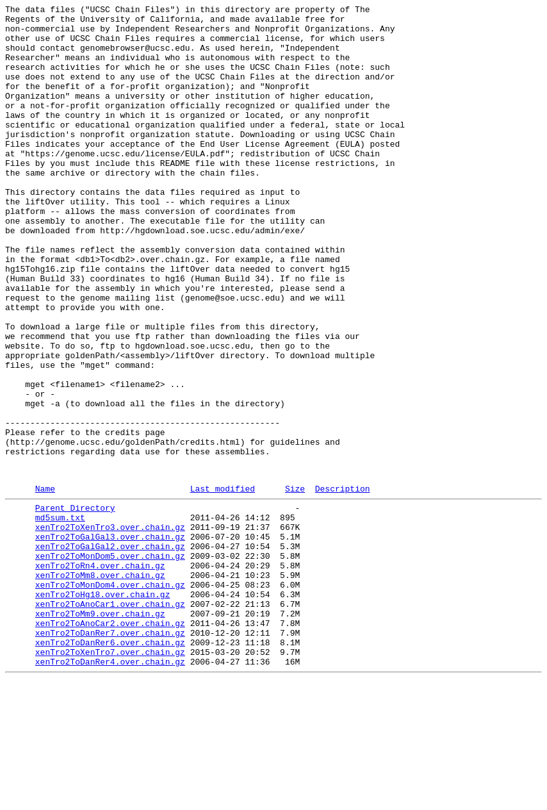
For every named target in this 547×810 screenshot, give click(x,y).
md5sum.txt (60, 617)
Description (342, 584)
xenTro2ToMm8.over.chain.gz (100, 686)
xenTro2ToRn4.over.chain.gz (100, 675)
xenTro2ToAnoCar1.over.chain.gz (110, 721)
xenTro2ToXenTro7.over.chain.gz (110, 778)
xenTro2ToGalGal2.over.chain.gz (110, 651)
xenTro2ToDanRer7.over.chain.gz (110, 755)
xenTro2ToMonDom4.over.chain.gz (110, 698)
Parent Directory (75, 605)
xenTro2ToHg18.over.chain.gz (102, 709)
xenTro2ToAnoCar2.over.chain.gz (110, 744)
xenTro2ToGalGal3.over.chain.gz (110, 640)
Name (45, 584)
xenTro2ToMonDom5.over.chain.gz (110, 663)
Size (295, 584)
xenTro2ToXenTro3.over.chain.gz (110, 628)
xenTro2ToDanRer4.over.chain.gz (110, 790)
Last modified (222, 584)
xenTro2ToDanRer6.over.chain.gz (110, 767)
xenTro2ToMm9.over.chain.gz (100, 732)
